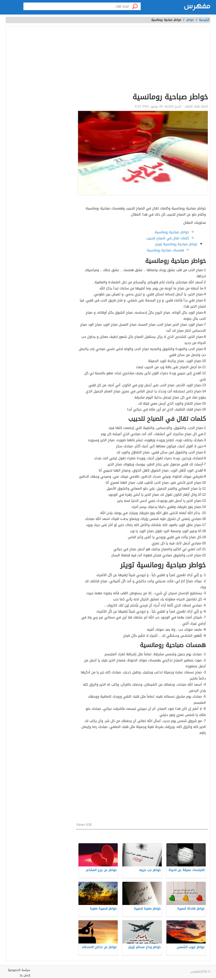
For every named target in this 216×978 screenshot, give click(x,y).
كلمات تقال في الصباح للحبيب (167, 238)
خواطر (190, 20)
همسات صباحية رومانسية (165, 250)
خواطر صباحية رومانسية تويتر (176, 244)
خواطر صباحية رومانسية (172, 232)
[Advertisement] (142, 60)
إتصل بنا (25, 975)
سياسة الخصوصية (19, 970)
